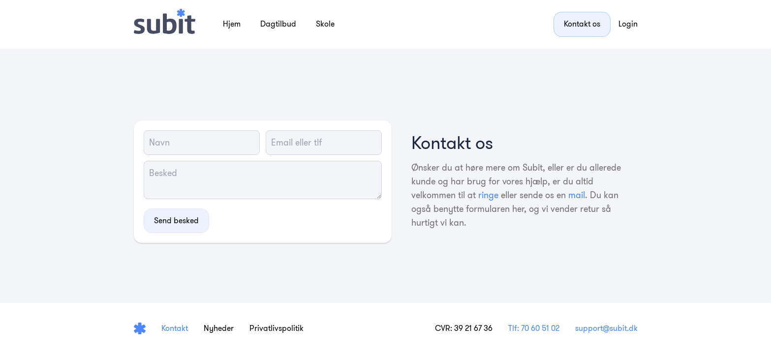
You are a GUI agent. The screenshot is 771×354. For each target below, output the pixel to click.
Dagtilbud (278, 24)
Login (628, 24)
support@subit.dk (606, 328)
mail (576, 195)
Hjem (232, 24)
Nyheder (219, 328)
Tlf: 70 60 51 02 (533, 328)
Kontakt (174, 328)
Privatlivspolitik (276, 328)
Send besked (176, 220)
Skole (325, 24)
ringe (488, 195)
